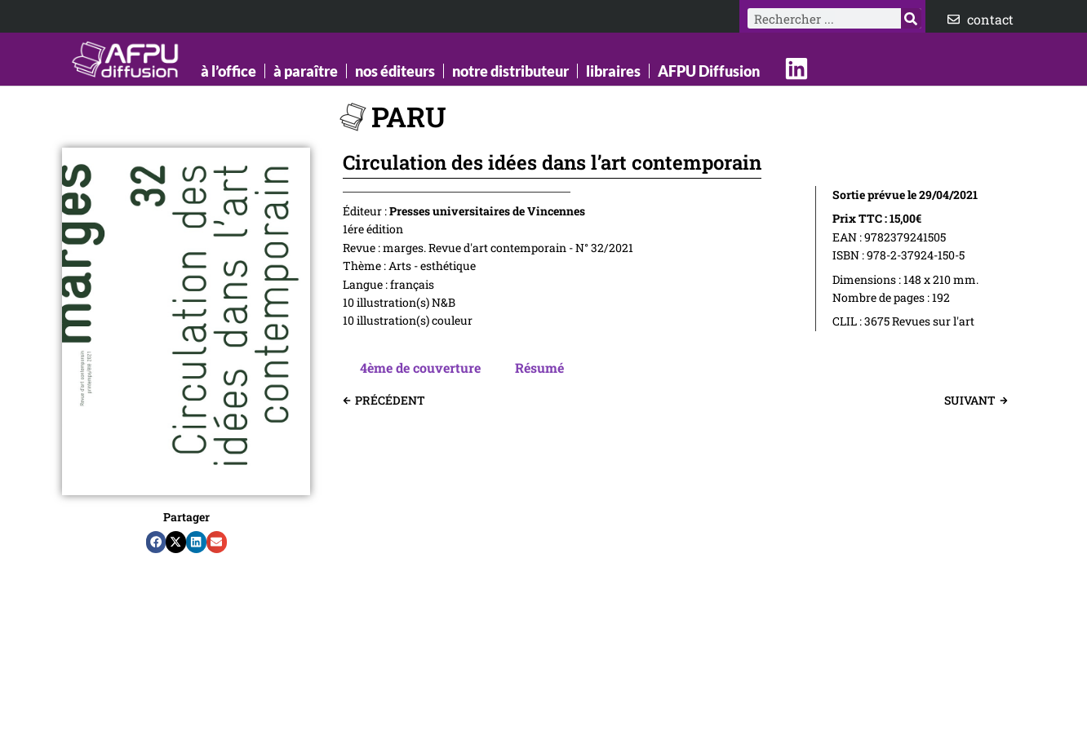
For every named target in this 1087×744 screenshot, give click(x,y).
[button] (156, 542)
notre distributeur (510, 71)
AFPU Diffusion (709, 71)
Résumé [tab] (539, 367)
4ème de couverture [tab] (420, 367)
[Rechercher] (911, 18)
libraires (613, 71)
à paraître (305, 71)
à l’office (228, 71)
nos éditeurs (395, 71)
